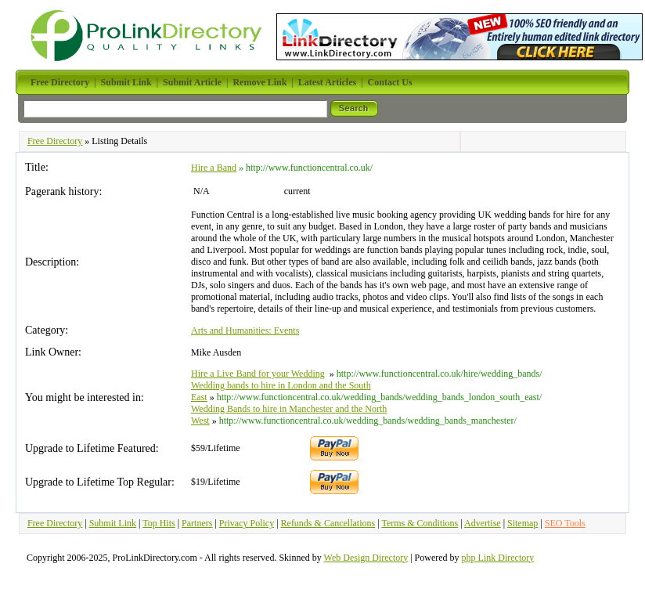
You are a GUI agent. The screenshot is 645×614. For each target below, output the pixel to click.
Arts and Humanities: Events (245, 330)
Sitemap (522, 523)
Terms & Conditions (419, 523)
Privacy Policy (246, 523)
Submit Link (112, 523)
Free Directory (54, 140)
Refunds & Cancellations (328, 523)
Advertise (482, 523)
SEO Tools (565, 523)
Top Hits (158, 523)
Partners (197, 523)
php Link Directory (498, 557)
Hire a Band (213, 167)
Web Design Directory (366, 557)
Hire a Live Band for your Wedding (258, 373)
